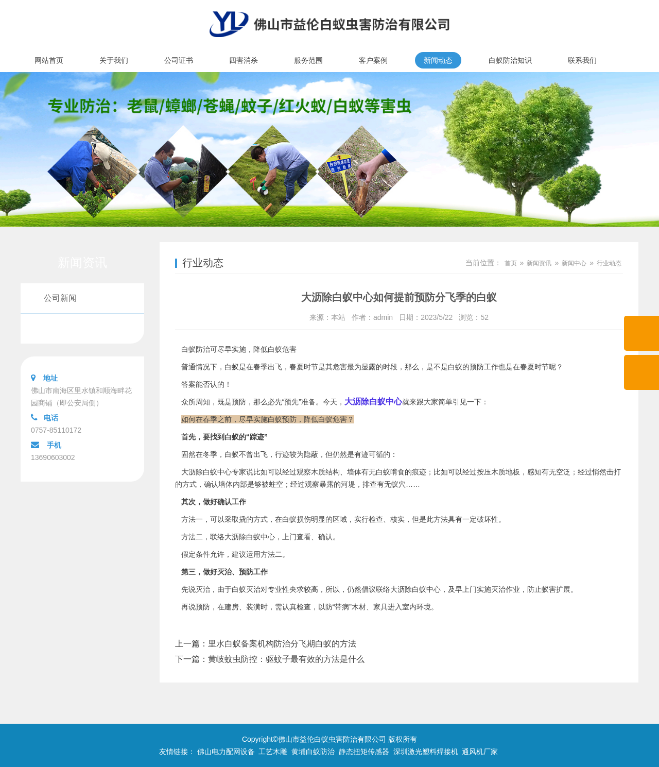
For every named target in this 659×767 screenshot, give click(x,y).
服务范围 (308, 60)
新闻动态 (438, 60)
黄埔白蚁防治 (313, 751)
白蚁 (231, 454)
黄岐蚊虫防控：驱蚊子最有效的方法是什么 (286, 659)
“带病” (342, 607)
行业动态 (60, 328)
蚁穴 (398, 484)
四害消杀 (243, 60)
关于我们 (113, 60)
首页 (511, 263)
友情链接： (177, 751)
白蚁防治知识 (510, 60)
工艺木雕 (272, 751)
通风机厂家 (480, 751)
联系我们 (582, 60)
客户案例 (373, 60)
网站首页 (48, 60)
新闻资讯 (539, 263)
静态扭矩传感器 (364, 751)
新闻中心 (574, 263)
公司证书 (178, 60)
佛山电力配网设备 (226, 751)
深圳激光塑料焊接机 (425, 751)
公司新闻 (60, 298)
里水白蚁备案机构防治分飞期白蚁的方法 (282, 643)
